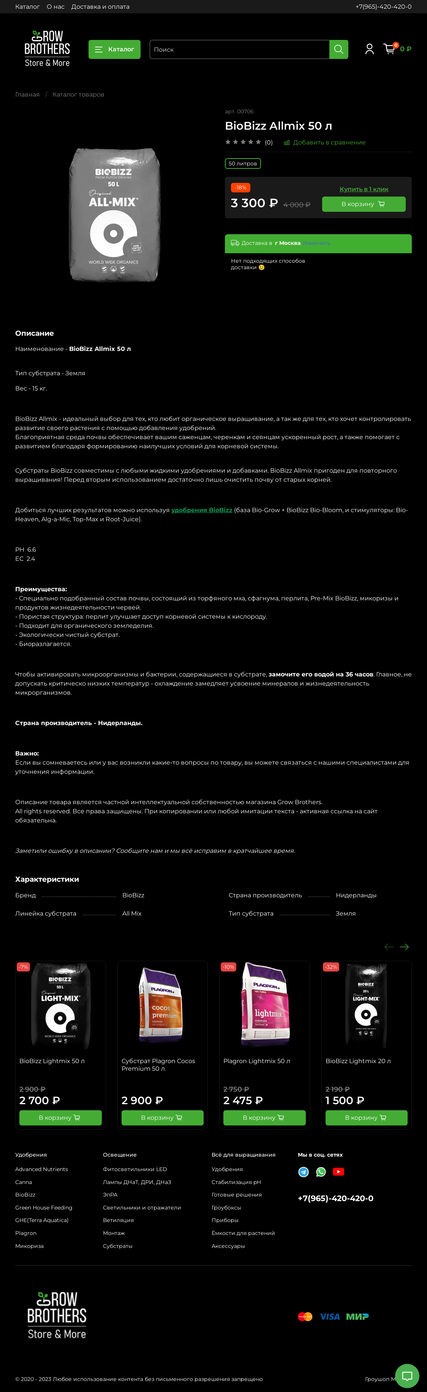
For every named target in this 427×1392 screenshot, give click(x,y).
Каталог (27, 6)
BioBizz (25, 1194)
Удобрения (227, 1169)
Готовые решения (237, 1194)
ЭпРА (110, 1194)
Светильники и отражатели (142, 1207)
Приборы (225, 1220)
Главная (27, 94)
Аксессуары (228, 1246)
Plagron (25, 1233)
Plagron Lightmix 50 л (256, 1061)
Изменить (317, 243)
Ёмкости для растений (243, 1233)
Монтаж (114, 1233)
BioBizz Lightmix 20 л (358, 1061)
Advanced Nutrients (41, 1169)
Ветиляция (118, 1220)
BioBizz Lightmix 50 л (52, 1061)
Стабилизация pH (236, 1182)
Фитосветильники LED (135, 1169)
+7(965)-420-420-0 (384, 6)
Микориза (29, 1246)
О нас (56, 6)
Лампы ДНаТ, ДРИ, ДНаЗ (137, 1182)
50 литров (243, 163)
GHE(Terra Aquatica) (42, 1220)
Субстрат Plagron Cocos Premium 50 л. (158, 1064)
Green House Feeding (44, 1207)
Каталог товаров (78, 94)
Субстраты (118, 1246)
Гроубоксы (226, 1207)
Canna (23, 1182)
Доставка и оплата (100, 6)
